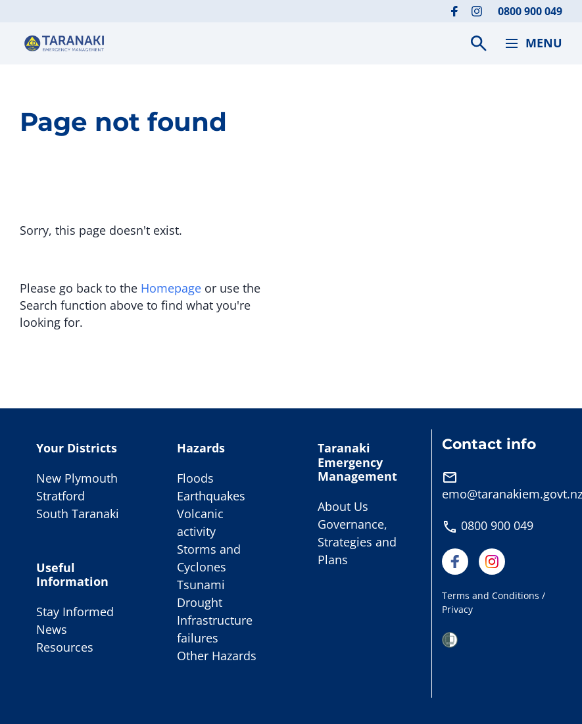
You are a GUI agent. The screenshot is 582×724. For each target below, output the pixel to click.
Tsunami (201, 584)
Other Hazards (216, 656)
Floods (195, 478)
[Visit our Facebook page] (454, 11)
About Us (343, 506)
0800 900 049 (530, 11)
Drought (199, 602)
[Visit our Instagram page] (477, 11)
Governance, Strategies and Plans (357, 541)
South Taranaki (77, 513)
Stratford (60, 496)
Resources (64, 647)
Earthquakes (211, 496)
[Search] (478, 43)
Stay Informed (75, 611)
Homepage (171, 288)
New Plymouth (77, 478)
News (51, 629)
